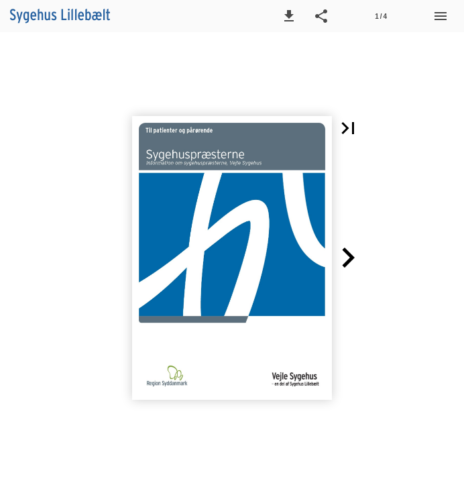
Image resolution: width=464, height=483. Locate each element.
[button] (289, 16)
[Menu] (440, 16)
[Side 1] (381, 16)
